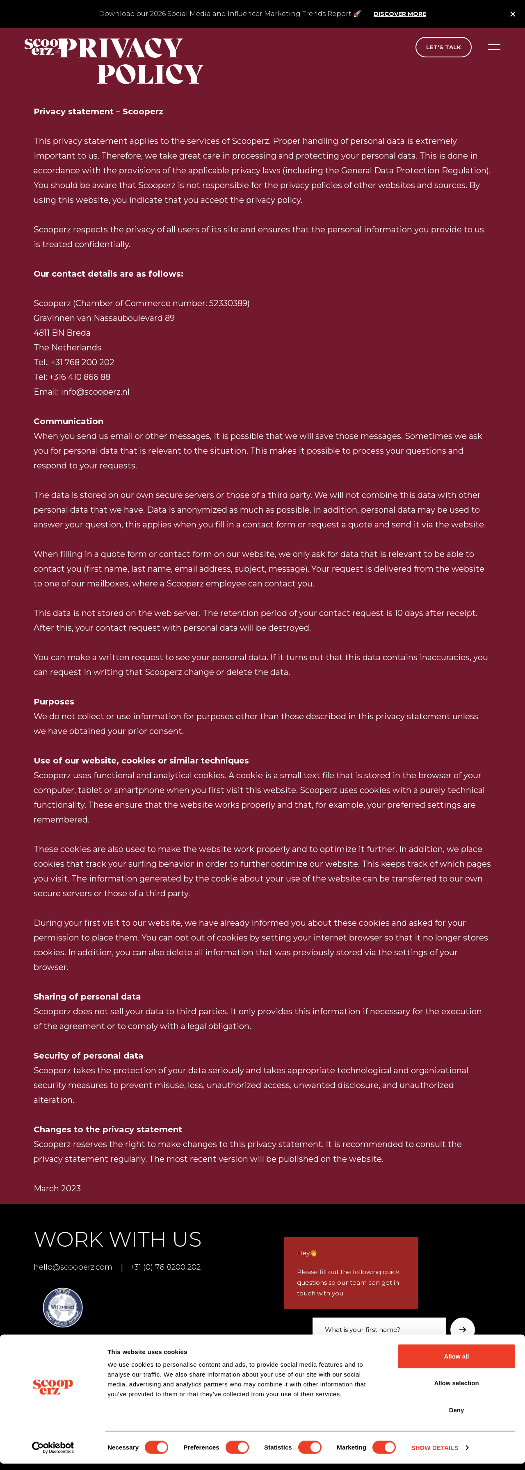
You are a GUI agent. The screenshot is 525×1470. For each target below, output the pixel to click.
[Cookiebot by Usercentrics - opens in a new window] (53, 1454)
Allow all (456, 1362)
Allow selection (456, 1389)
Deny (456, 1416)
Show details (435, 1453)
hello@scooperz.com (75, 1267)
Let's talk (443, 47)
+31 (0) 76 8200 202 (171, 1267)
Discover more (400, 14)
